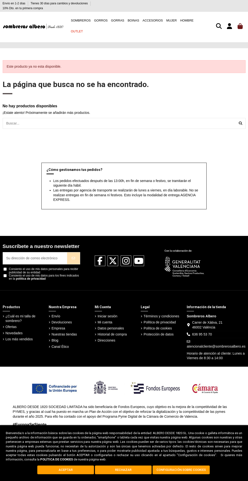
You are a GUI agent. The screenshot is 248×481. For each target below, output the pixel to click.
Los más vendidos (19, 339)
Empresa (58, 328)
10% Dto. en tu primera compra (23, 8)
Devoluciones (62, 322)
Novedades (14, 333)
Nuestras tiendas (64, 334)
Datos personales (111, 328)
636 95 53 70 (202, 334)
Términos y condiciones (161, 316)
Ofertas (11, 327)
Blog (55, 340)
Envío (56, 316)
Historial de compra (112, 334)
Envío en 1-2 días (14, 3)
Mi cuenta (105, 322)
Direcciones (106, 340)
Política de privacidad (160, 322)
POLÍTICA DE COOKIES (56, 459)
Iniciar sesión (107, 316)
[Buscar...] (240, 123)
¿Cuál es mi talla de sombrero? (21, 318)
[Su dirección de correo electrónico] (35, 258)
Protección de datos (159, 334)
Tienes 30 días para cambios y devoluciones (60, 3)
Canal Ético (60, 347)
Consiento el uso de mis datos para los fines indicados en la (44, 277)
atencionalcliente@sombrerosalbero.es (216, 346)
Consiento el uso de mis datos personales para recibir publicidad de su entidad (43, 271)
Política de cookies (158, 328)
